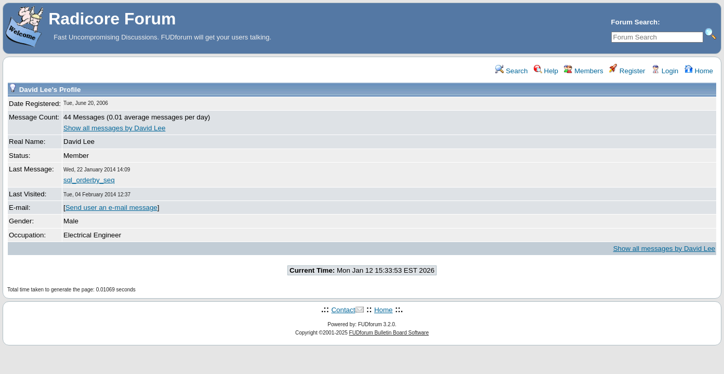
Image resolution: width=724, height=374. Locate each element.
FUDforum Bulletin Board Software (389, 333)
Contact (343, 310)
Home (698, 71)
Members (583, 71)
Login (664, 71)
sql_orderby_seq (89, 180)
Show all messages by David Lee (114, 128)
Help (546, 71)
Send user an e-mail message (111, 207)
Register (627, 71)
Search (511, 71)
